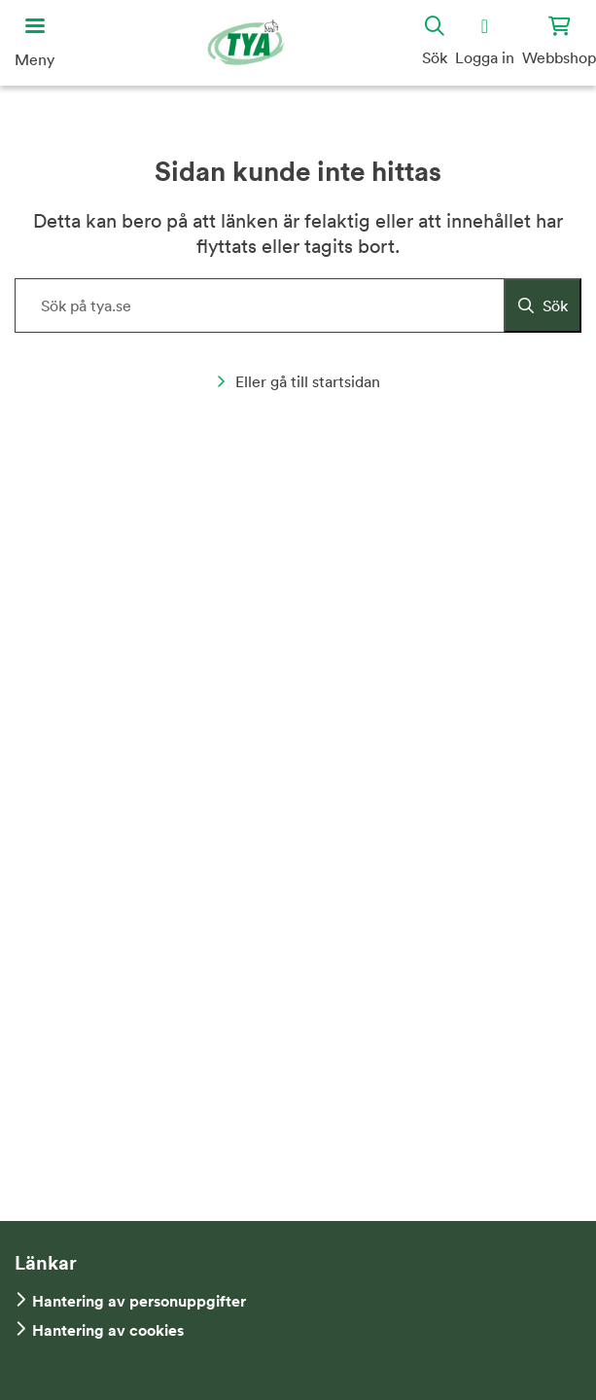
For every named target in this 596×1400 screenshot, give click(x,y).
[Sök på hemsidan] (298, 305)
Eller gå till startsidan (298, 381)
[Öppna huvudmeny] (34, 43)
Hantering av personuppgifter (139, 1301)
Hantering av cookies (108, 1330)
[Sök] (542, 305)
